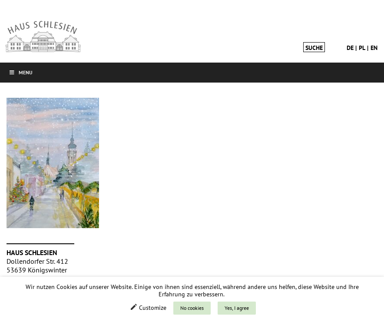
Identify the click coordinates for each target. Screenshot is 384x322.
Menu (21, 72)
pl (362, 48)
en (374, 48)
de (350, 48)
